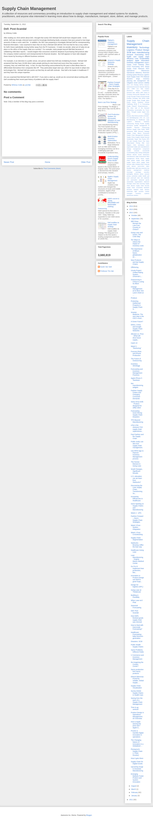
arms (147, 145)
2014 (131, 206)
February (134, 792)
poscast (147, 174)
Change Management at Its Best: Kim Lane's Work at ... (137, 291)
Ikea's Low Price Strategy (107, 102)
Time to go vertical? (135, 708)
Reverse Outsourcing (141, 127)
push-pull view (135, 178)
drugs (138, 79)
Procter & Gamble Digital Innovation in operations (137, 734)
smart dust (136, 183)
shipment (146, 181)
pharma (136, 174)
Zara (134, 145)
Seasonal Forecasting (136, 607)
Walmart (146, 77)
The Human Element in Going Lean (136, 464)
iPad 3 (142, 164)
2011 (128, 85)
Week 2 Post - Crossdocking (137, 534)
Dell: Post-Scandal (135, 612)
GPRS (143, 98)
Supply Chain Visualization (136, 687)
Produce (134, 298)
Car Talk (140, 88)
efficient (129, 154)
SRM (135, 131)
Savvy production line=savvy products (137, 671)
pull (148, 176)
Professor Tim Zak (107, 271)
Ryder (143, 129)
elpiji (137, 156)
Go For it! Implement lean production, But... (137, 569)
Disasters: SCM (136, 641)
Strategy (146, 131)
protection (135, 176)
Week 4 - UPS (136, 513)
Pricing (137, 123)
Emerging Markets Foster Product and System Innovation (137, 778)
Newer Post (9, 162)
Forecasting (136, 66)
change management (134, 149)
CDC (128, 88)
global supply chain (137, 160)
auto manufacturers (143, 147)
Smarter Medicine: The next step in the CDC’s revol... (137, 315)
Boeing (147, 87)
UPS (148, 139)
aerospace (141, 145)
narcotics (146, 172)
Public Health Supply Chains (137, 646)
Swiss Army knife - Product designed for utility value (137, 405)
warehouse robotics (132, 195)
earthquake (146, 152)
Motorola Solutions (142, 121)
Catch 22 (134, 343)
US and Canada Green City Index (138, 141)
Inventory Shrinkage (135, 365)
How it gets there (137, 758)
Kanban (147, 114)
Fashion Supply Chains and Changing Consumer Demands (136, 394)
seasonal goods (144, 180)
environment (142, 156)
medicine (146, 170)
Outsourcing (130, 123)
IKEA (147, 68)
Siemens (140, 131)
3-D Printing (134, 85)
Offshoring (134, 267)
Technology (144, 47)
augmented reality (132, 147)
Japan (143, 112)
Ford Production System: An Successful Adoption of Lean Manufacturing (114, 118)
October (134, 215)
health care (132, 57)
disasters (130, 79)
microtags (130, 172)
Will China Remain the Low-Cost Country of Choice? (136, 225)
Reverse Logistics (143, 75)
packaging (130, 174)
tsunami (141, 191)
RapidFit (129, 127)
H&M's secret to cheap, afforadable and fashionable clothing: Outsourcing (108, 203)
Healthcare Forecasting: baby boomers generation (137, 635)
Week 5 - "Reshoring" (136, 347)
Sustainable (130, 139)
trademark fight (132, 191)
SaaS (128, 77)
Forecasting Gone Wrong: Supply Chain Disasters (136, 414)
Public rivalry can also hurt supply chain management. (137, 444)
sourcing (142, 183)
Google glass (145, 100)
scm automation (132, 180)
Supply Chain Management (29, 8)
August (134, 786)
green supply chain (143, 162)
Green (128, 102)
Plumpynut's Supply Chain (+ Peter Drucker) (136, 752)
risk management (140, 81)
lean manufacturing (140, 52)
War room (145, 143)
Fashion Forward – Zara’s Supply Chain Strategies (114, 84)
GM (140, 98)
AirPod (141, 85)
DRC (141, 92)
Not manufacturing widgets (137, 385)
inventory (132, 47)
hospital (137, 164)
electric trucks (137, 154)
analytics (130, 60)
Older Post (85, 162)
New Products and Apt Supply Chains (137, 262)
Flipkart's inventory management (112, 42)
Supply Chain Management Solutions (138, 135)
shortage (129, 183)
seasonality (130, 181)
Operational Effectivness (138, 70)
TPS (141, 77)
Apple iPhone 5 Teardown (136, 379)
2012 (131, 212)
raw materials (145, 178)
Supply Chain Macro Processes (138, 133)
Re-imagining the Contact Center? (137, 664)
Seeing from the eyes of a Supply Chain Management (137, 701)
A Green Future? (137, 321)
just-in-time (141, 166)
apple (137, 60)
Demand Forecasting (135, 55)
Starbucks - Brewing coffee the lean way (137, 545)
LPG (140, 118)
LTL (144, 118)
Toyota (144, 139)
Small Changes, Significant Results (137, 471)
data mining (138, 152)
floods (137, 158)
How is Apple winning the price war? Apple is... (136, 725)
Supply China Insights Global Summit (138, 137)
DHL (134, 92)
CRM (133, 88)
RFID (147, 55)
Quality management (140, 125)
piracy (141, 174)
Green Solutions (137, 102)
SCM (129, 52)
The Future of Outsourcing (136, 360)
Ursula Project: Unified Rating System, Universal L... (137, 273)
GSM (147, 98)
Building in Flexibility (135, 596)
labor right (135, 168)
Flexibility (135, 98)
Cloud (129, 66)
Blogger (89, 815)
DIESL (138, 92)
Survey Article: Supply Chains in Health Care (137, 693)
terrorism (129, 189)
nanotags (138, 172)
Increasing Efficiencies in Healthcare (137, 499)
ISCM (135, 104)
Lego (147, 119)
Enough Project (135, 96)
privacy (129, 176)
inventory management (135, 62)
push (128, 178)
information (145, 60)
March (133, 789)
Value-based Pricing (133, 143)
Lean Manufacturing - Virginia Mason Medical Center (137, 559)
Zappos (129, 145)
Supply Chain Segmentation (137, 539)
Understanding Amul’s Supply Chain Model (113, 158)
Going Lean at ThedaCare (136, 591)
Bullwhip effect (143, 64)
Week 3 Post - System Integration (136, 527)
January (134, 796)
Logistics (130, 50)
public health (142, 176)
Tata (140, 139)
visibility (146, 83)
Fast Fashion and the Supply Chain (137, 436)
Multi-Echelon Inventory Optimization (113, 138)
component (146, 149)
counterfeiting (131, 152)
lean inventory (143, 168)
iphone (134, 166)
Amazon (146, 85)
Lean (136, 58)
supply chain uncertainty (135, 187)
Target (136, 139)
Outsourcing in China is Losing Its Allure (137, 282)
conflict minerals (133, 150)
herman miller (131, 164)
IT (138, 104)
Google (129, 100)
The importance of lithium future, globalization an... (136, 253)
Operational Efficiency (134, 72)
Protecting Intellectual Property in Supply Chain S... (136, 305)
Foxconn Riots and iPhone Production (136, 353)
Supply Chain (135, 77)
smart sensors (138, 83)
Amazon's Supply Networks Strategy (114, 62)
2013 (131, 209)
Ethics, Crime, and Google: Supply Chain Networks (136, 328)
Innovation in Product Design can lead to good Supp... (137, 578)
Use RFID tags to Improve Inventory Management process (137, 455)
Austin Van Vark (106, 267)
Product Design (142, 50)
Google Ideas (136, 100)
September (135, 219)
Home (47, 162)
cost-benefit (145, 150)
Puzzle (142, 123)
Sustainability (144, 58)
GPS (142, 66)
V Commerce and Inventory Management (137, 657)
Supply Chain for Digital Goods (137, 763)
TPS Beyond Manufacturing (137, 421)
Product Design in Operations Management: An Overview (137, 715)
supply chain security (142, 185)
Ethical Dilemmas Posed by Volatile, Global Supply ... (137, 680)
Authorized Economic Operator (136, 87)
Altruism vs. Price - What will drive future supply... (137, 337)
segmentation (139, 181)
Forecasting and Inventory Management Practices (137, 372)
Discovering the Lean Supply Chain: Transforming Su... (136, 489)
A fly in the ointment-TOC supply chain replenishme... (137, 428)
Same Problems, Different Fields (137, 651)
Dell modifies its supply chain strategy (113, 225)
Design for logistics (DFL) (137, 586)
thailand (136, 189)
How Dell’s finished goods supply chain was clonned (137, 619)
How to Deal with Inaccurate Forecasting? (137, 627)
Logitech (129, 121)
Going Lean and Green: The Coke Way (137, 235)
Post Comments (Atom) (52, 168)
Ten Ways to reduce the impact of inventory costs (137, 243)
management (137, 170)
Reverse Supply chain (134, 129)
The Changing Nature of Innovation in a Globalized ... (137, 743)
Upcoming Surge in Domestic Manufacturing (137, 769)
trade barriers (144, 189)
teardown (146, 187)
